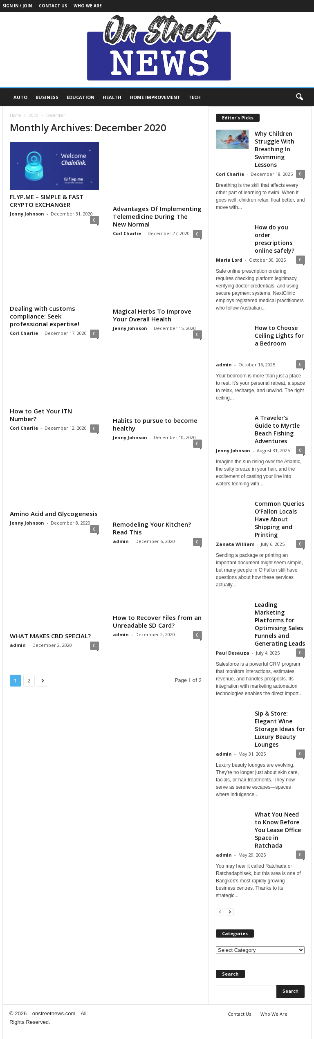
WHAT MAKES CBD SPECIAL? (50, 636)
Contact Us (53, 6)
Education (80, 97)
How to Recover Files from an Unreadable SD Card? (157, 621)
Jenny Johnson (27, 214)
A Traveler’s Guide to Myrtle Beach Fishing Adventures (277, 429)
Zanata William (235, 544)
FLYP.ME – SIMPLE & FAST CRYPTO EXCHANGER (46, 201)
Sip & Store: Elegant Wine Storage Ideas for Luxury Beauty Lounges (280, 728)
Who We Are (88, 6)
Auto (20, 97)
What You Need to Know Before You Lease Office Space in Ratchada (278, 829)
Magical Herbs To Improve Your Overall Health (152, 315)
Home (15, 115)
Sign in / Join (17, 6)
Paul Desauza (232, 653)
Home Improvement (155, 97)
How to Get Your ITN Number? (41, 415)
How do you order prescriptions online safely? (274, 238)
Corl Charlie (127, 233)
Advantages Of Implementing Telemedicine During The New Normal (157, 216)
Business (47, 97)
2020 (33, 115)
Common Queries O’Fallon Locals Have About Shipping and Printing (279, 519)
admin (121, 541)
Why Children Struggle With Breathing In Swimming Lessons (274, 149)
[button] (299, 97)
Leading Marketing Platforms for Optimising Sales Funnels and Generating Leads (280, 624)
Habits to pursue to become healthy (155, 424)
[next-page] (230, 911)
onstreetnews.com (54, 1013)
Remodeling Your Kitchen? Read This (152, 528)
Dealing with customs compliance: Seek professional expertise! (44, 316)
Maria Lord (229, 260)
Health (112, 97)
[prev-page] (220, 911)
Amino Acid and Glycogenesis (54, 513)
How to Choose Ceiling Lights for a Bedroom (279, 335)
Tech (194, 97)
